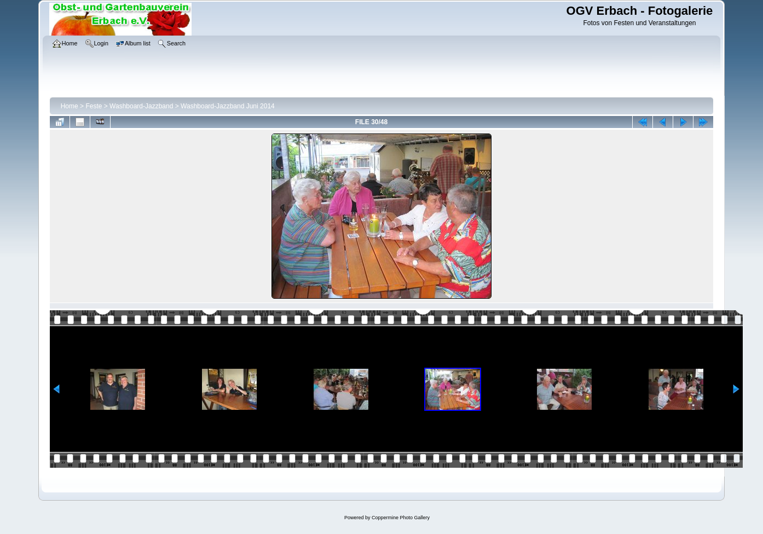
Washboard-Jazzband (141, 106)
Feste (93, 106)
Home (69, 106)
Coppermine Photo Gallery (401, 517)
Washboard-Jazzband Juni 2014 (228, 106)
